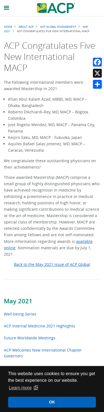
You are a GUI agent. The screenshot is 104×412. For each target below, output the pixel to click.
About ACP (26, 27)
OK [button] (52, 402)
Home (8, 27)
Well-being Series (20, 314)
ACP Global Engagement (58, 27)
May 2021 (18, 301)
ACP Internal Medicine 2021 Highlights (39, 326)
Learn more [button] (20, 387)
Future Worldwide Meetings (29, 337)
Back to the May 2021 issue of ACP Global (52, 264)
